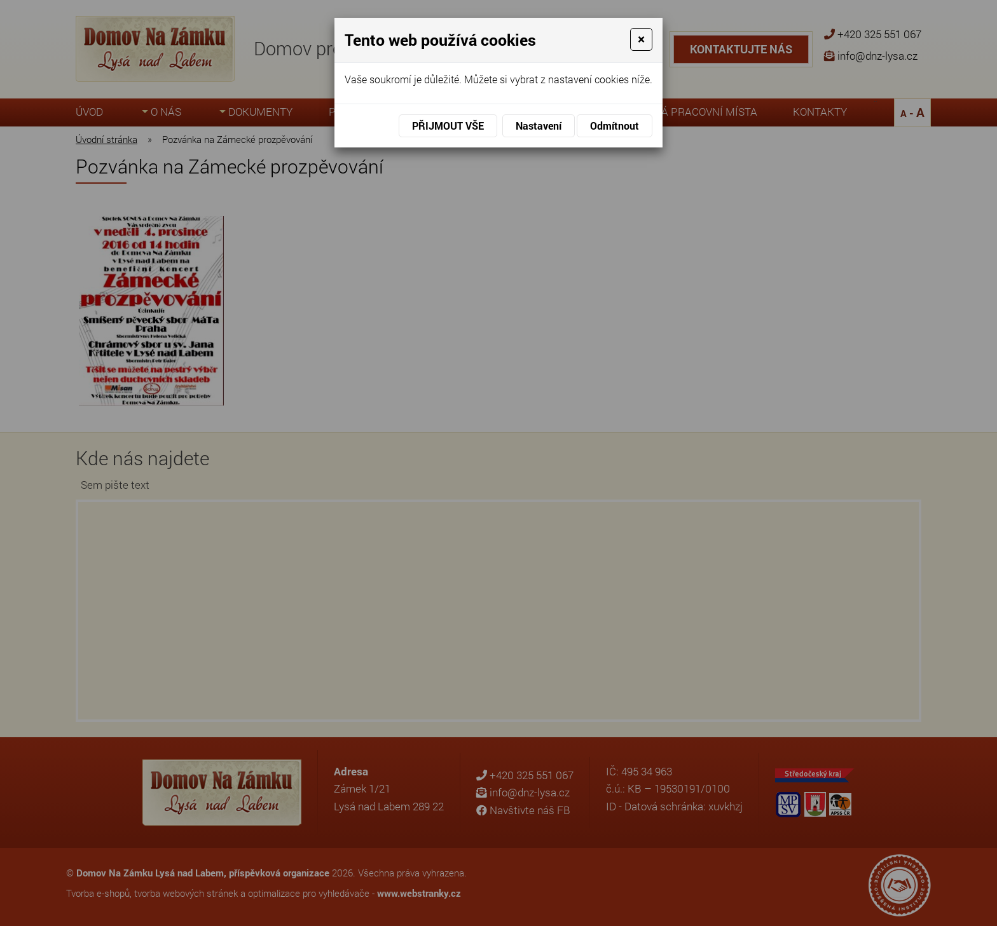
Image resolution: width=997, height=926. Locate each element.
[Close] (641, 39)
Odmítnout (614, 125)
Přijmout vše (448, 125)
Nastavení (538, 125)
